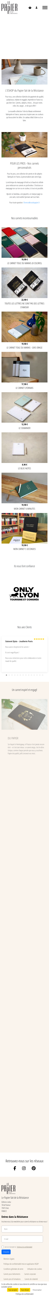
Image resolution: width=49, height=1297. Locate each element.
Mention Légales (9, 1258)
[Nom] (22, 1229)
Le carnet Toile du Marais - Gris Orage (24, 347)
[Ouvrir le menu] (44, 7)
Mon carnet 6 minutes (24, 508)
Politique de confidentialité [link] (24, 1294)
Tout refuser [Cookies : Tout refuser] (25, 1290)
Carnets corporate (30, 1274)
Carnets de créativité (31, 1279)
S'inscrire (6, 1252)
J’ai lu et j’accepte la (17, 1247)
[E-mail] (22, 1239)
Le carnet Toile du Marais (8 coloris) (24, 263)
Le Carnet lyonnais (24, 387)
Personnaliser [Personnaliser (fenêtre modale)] (37, 1290)
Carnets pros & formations (12, 1279)
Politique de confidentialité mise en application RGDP (21, 1264)
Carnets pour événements (12, 1274)
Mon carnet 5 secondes (24, 549)
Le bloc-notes (24, 468)
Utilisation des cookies (34, 1269)
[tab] (6, 675)
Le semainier (24, 428)
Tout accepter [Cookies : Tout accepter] (12, 1290)
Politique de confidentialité (24, 1247)
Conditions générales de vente (13, 1269)
